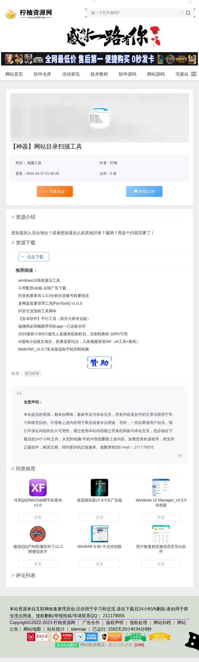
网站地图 (32, 629)
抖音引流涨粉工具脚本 (37, 311)
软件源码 (130, 74)
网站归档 (162, 622)
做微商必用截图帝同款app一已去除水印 (52, 326)
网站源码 (158, 74)
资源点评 (144, 191)
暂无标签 (32, 373)
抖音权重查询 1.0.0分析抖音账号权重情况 (53, 295)
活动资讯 (73, 74)
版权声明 (115, 622)
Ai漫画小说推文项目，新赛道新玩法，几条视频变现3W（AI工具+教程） (79, 341)
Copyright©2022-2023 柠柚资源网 (42, 622)
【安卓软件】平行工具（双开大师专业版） (54, 318)
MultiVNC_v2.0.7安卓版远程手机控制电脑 (53, 349)
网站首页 (14, 74)
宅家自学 (184, 74)
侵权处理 (139, 622)
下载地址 (54, 191)
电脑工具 (34, 163)
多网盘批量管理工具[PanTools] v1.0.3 (50, 303)
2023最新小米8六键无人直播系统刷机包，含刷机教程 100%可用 (73, 334)
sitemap (78, 629)
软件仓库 (45, 74)
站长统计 (56, 629)
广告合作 (91, 622)
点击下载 (31, 256)
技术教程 (102, 74)
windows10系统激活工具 (39, 280)
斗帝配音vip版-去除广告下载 (42, 288)
